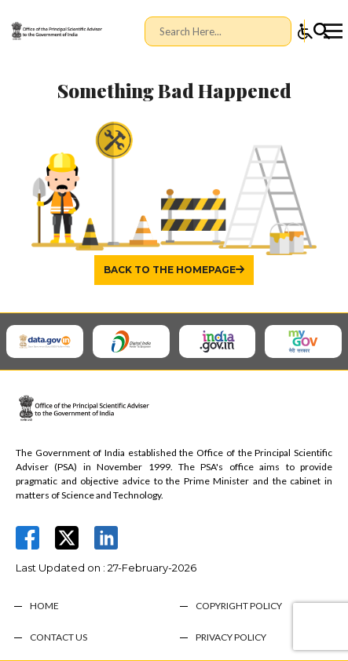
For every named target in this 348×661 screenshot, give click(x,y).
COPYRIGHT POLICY (239, 606)
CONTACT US (58, 637)
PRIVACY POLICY (231, 637)
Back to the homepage (170, 270)
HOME (44, 606)
